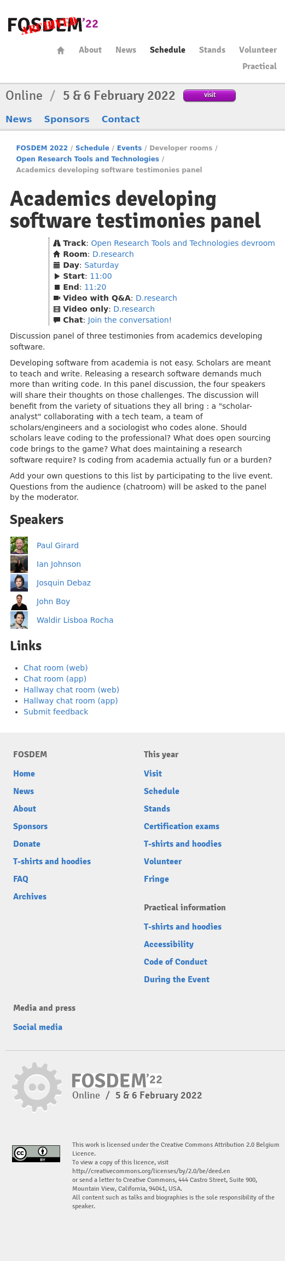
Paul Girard (58, 545)
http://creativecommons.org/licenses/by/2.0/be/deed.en (151, 1171)
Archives (29, 896)
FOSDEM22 (53, 25)
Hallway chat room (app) (71, 700)
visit (210, 95)
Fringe (156, 879)
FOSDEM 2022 (42, 148)
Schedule (167, 49)
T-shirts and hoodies (52, 861)
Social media (37, 1027)
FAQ (20, 879)
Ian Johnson (59, 564)
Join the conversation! (130, 320)
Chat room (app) (55, 678)
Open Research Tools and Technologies (87, 159)
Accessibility (169, 944)
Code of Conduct (175, 961)
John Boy (53, 601)
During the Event (177, 979)
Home (60, 50)
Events (129, 148)
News (125, 49)
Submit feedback (56, 711)
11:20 (95, 287)
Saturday (101, 265)
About (90, 49)
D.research (113, 254)
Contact (121, 119)
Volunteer (258, 49)
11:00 (101, 276)
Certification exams (181, 826)
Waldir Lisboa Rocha (75, 620)
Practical (259, 66)
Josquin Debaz (64, 582)
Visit (153, 773)
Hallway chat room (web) (71, 689)
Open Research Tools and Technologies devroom (183, 243)
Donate (26, 843)
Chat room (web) (56, 667)
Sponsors (67, 119)
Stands (212, 49)
